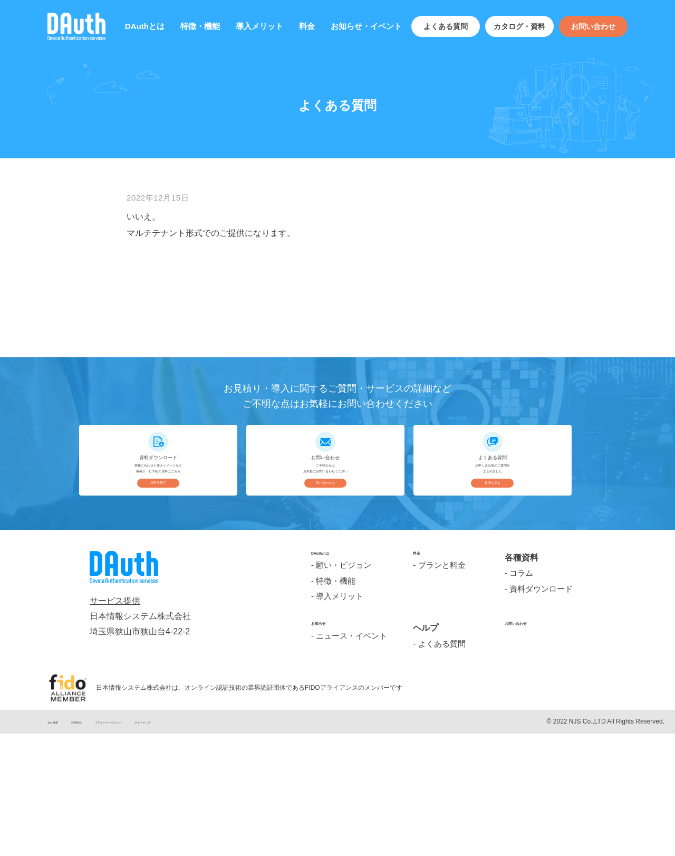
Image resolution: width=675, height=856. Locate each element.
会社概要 (60, 849)
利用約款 (98, 849)
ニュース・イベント (351, 771)
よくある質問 (445, 26)
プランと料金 (442, 693)
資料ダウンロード (541, 709)
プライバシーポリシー (156, 849)
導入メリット (259, 26)
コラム (521, 693)
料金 (307, 26)
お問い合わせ (593, 26)
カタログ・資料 (519, 26)
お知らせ (328, 756)
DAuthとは (145, 26)
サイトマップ (220, 849)
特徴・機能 (200, 26)
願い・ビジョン (343, 693)
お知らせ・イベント (366, 26)
